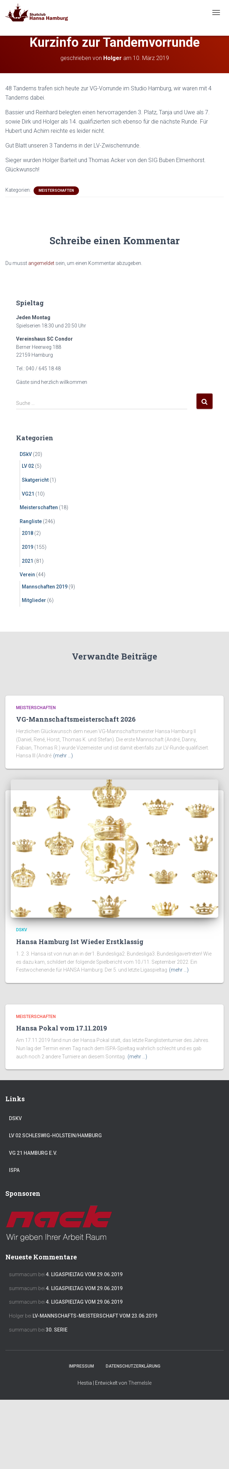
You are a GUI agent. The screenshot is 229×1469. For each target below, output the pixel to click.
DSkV (26, 454)
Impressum (81, 1366)
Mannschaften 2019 (45, 587)
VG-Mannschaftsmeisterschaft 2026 (76, 719)
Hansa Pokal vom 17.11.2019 (61, 1028)
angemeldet (41, 263)
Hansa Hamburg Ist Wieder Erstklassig (79, 941)
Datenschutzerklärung (133, 1366)
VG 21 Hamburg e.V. (33, 1153)
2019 (27, 547)
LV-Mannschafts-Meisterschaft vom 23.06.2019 (95, 1316)
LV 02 (28, 466)
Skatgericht (35, 480)
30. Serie (57, 1330)
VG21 (28, 494)
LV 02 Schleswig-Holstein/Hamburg (55, 1135)
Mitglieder (34, 600)
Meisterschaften (56, 190)
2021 (27, 561)
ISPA (14, 1170)
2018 (27, 533)
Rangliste (31, 521)
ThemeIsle (139, 1383)
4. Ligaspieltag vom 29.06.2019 (84, 1274)
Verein (27, 574)
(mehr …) (63, 755)
